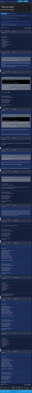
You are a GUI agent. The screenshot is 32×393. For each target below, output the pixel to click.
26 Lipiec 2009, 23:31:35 (4, 34)
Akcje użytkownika (27, 384)
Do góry (2, 384)
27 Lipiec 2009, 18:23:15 (4, 174)
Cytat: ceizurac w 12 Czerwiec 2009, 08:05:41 (9, 57)
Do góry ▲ (30, 390)
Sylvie (14, 17)
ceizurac (6, 71)
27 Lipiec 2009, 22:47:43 (4, 223)
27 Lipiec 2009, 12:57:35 (4, 141)
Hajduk (6, 31)
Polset (6, 108)
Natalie (6, 276)
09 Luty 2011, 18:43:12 (4, 336)
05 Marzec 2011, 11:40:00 (4, 354)
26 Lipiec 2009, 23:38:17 (4, 55)
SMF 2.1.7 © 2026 (3, 390)
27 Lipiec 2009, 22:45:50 (4, 208)
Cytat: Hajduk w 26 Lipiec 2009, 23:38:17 (9, 77)
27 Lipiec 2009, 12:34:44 (4, 112)
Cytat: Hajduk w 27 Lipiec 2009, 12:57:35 (9, 155)
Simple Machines (8, 390)
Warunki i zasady (26, 390)
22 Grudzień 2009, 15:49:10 (5, 280)
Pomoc (22, 390)
